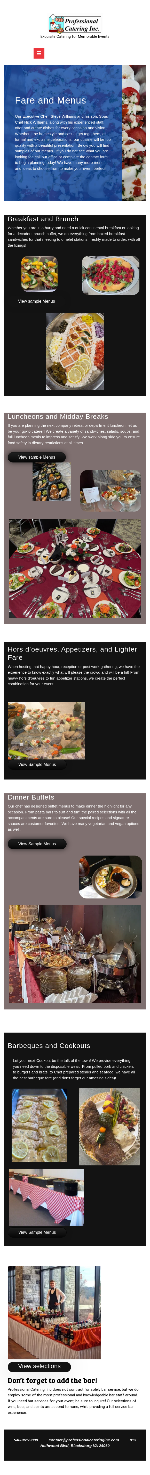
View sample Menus (36, 301)
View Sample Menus (37, 764)
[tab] (39, 53)
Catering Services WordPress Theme (60, 1467)
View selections (39, 1365)
